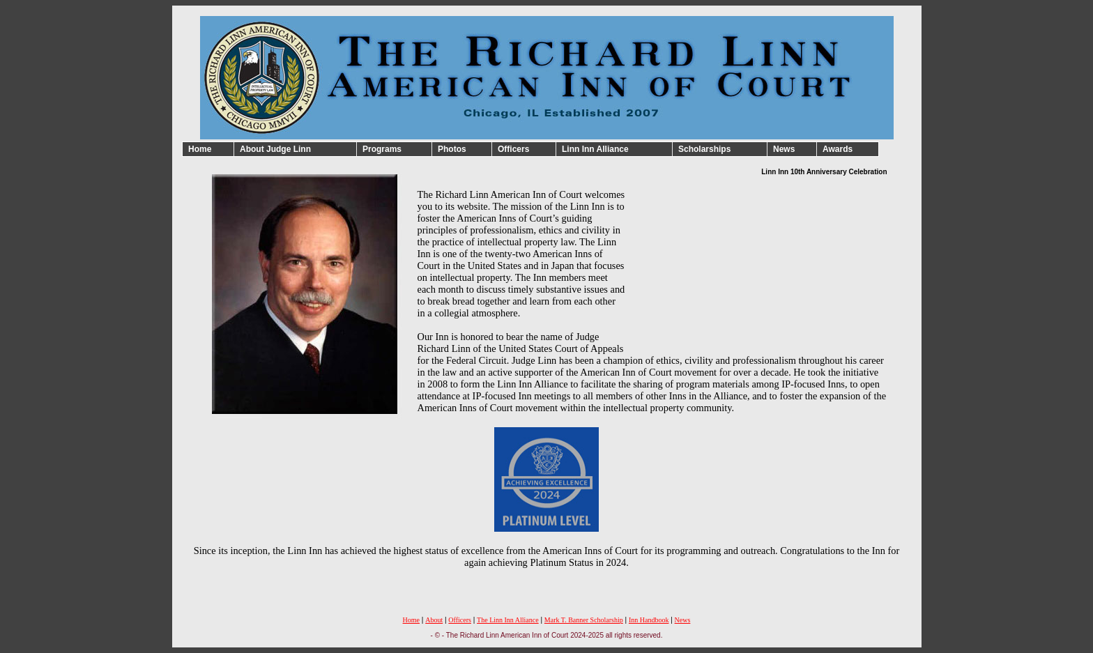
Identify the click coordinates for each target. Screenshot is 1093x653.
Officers (459, 620)
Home (411, 620)
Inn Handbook (649, 620)
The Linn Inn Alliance (508, 620)
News (683, 620)
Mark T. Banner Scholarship (583, 620)
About (434, 620)
